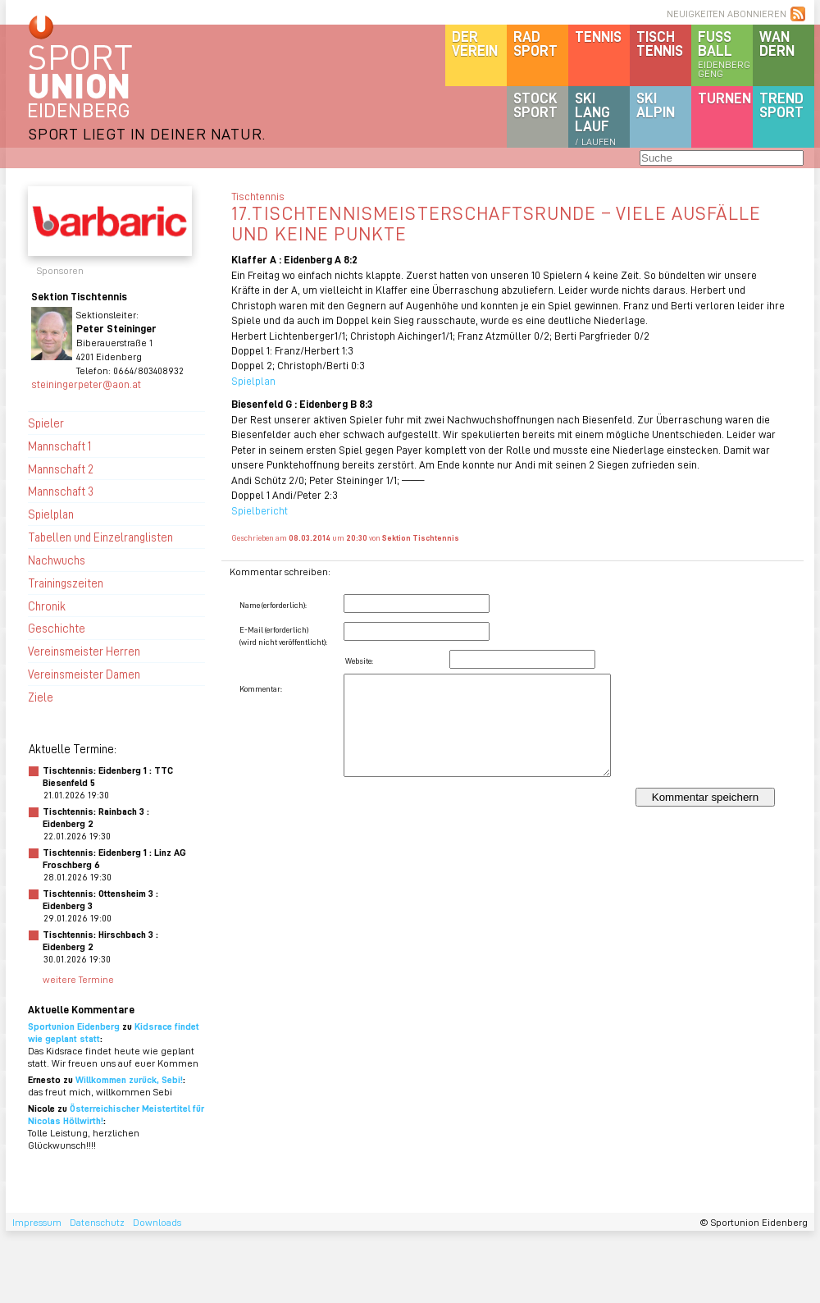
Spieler (46, 422)
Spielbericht (259, 510)
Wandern (777, 43)
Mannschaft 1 (59, 445)
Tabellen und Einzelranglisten (100, 536)
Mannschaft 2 (60, 468)
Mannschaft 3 (60, 490)
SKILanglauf (595, 118)
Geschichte (56, 627)
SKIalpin (655, 105)
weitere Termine (78, 979)
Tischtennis (659, 43)
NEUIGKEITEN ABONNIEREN (726, 13)
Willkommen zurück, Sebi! (129, 1079)
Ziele (40, 696)
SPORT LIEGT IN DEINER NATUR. (147, 133)
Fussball (725, 53)
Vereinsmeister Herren (84, 650)
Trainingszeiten (65, 582)
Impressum (36, 1222)
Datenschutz (97, 1222)
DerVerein (475, 43)
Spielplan (51, 513)
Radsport (535, 43)
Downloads (157, 1222)
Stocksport (535, 105)
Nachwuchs (56, 559)
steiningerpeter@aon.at (86, 384)
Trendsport (781, 105)
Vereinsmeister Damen (84, 673)
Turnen (724, 98)
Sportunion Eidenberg (74, 1026)
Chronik (47, 605)
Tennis (598, 36)
